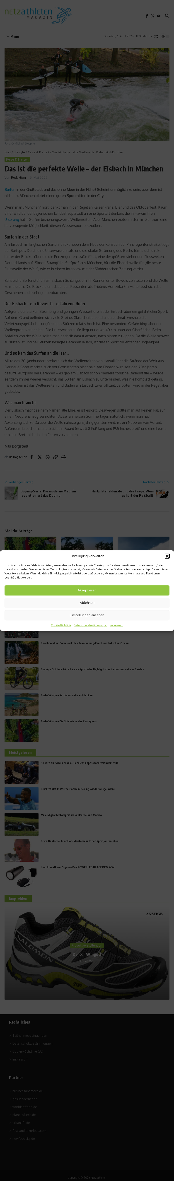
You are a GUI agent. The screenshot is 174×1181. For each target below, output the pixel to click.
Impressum (116, 625)
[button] (167, 556)
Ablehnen (87, 602)
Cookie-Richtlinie (61, 625)
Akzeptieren (87, 590)
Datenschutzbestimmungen (90, 625)
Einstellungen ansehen (87, 615)
